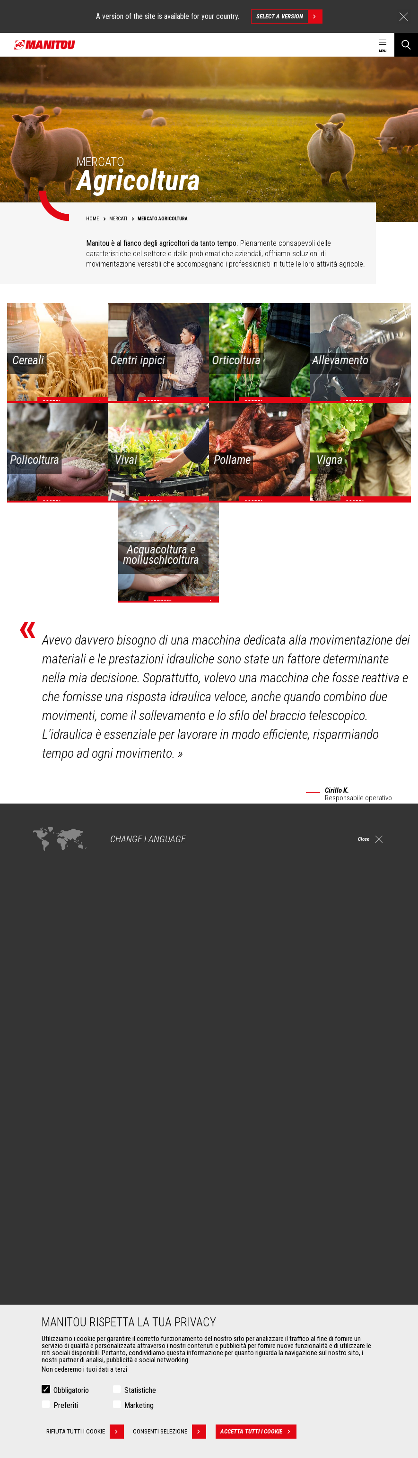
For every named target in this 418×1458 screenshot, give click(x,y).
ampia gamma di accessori (45, 891)
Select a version (289, 16)
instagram (320, 1109)
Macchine (230, 1154)
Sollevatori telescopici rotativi (262, 1193)
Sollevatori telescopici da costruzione (273, 1170)
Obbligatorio (71, 1390)
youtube (363, 1109)
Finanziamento (241, 1273)
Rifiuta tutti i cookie (85, 1432)
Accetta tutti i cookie (261, 1432)
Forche (44, 1296)
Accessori (44, 1257)
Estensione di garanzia (252, 1285)
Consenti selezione (172, 1432)
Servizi (226, 1257)
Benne (43, 1273)
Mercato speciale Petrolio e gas (78, 1204)
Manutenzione (241, 1296)
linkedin (341, 1109)
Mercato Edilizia (56, 1182)
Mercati (41, 1154)
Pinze (43, 1285)
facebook (299, 1109)
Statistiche (140, 1390)
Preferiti (65, 1405)
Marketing (139, 1405)
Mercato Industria (58, 1193)
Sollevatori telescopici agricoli (262, 1182)
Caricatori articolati (247, 1204)
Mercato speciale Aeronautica (75, 1216)
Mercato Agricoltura (62, 1170)
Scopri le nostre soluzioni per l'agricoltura (91, 1044)
